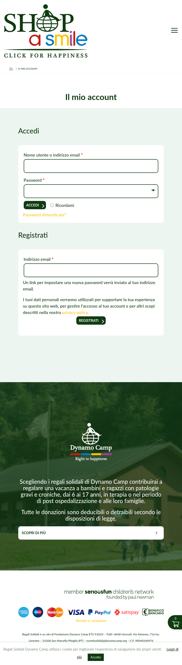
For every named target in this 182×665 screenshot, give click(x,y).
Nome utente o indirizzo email (53, 154)
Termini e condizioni (90, 620)
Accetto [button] (96, 657)
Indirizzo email (39, 259)
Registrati (89, 320)
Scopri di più (34, 533)
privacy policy (75, 312)
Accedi (32, 205)
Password (34, 180)
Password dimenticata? (44, 214)
